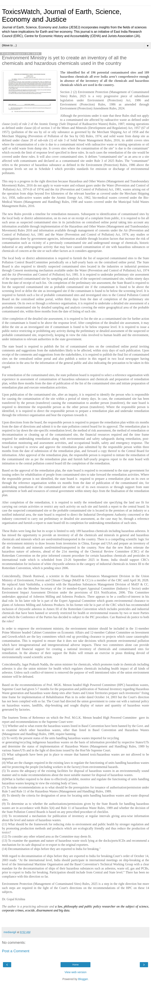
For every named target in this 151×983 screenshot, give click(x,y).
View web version (75, 972)
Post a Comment (15, 951)
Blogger (83, 979)
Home (75, 964)
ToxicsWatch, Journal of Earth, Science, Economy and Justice (61, 15)
